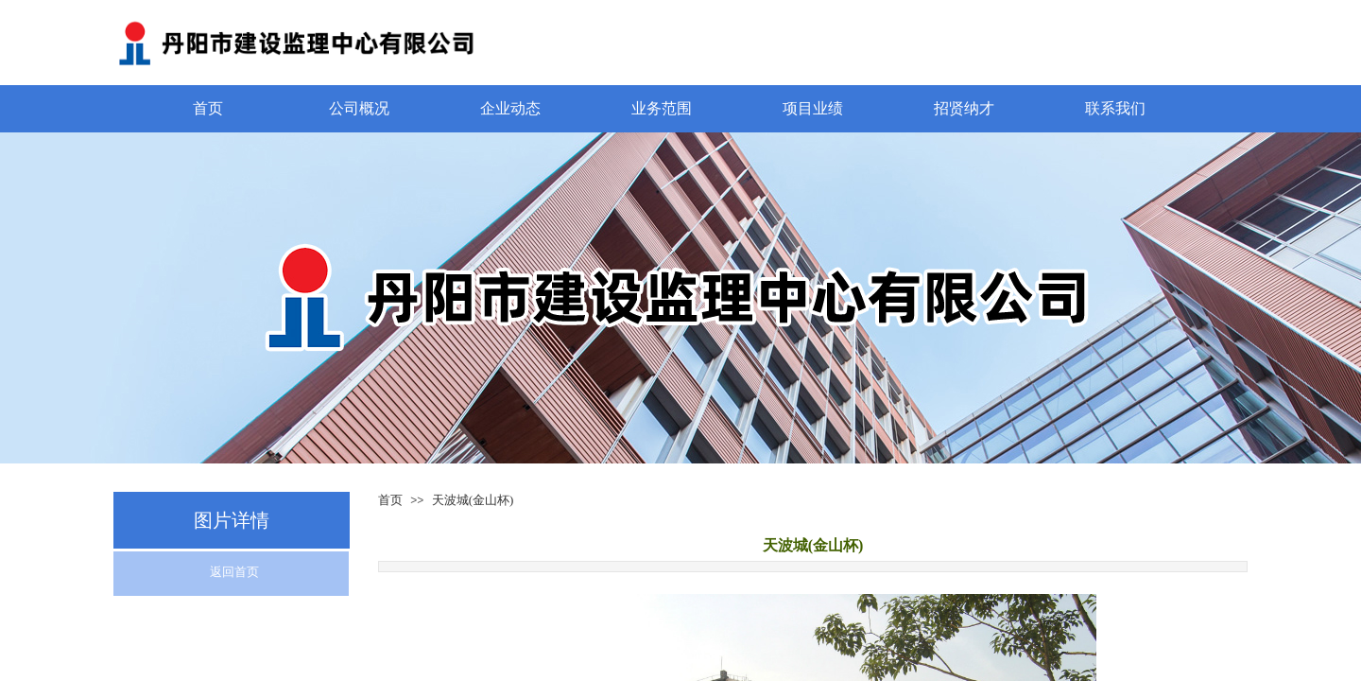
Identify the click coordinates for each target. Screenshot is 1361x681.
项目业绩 (813, 108)
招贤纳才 (964, 108)
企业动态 (510, 108)
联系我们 (1115, 108)
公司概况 (359, 108)
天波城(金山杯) (473, 500)
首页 (208, 108)
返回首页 (234, 572)
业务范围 (661, 108)
